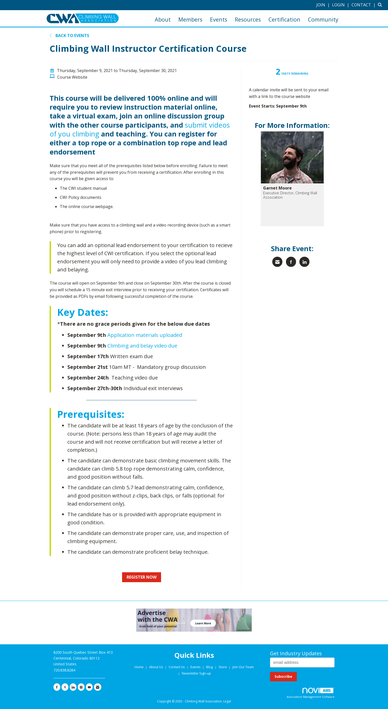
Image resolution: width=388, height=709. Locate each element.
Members (190, 19)
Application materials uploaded (144, 335)
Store (223, 667)
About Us (156, 667)
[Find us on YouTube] (89, 687)
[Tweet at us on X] (65, 687)
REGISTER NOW (142, 577)
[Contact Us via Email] (97, 687)
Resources (248, 19)
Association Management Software (311, 693)
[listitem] (323, 5)
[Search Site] (381, 5)
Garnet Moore (277, 188)
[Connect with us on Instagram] (81, 687)
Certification (284, 19)
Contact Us (177, 667)
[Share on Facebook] (291, 262)
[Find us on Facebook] (56, 687)
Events (218, 19)
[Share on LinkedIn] (304, 262)
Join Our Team (243, 667)
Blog (209, 667)
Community (323, 19)
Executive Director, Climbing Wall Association (290, 195)
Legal (227, 701)
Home (139, 667)
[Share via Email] (277, 262)
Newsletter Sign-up (196, 673)
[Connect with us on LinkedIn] (73, 687)
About (163, 19)
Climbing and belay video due (142, 345)
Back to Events (69, 35)
